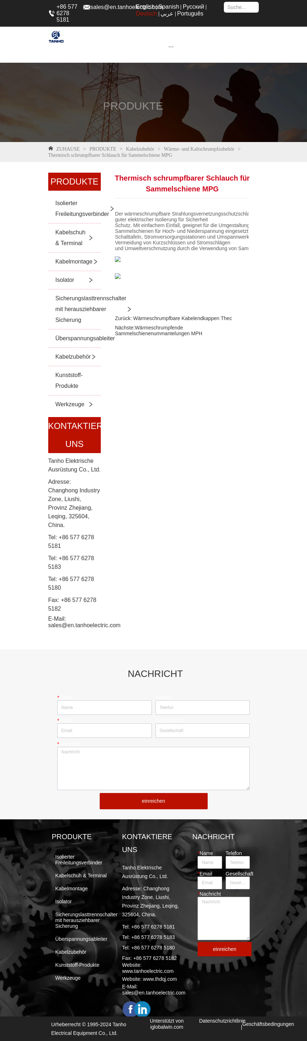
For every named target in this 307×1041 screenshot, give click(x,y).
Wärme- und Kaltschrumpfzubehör (199, 149)
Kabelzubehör (140, 149)
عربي (167, 13)
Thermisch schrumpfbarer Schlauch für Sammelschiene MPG (110, 155)
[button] (171, 46)
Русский (193, 7)
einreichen (153, 801)
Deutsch (146, 13)
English (145, 7)
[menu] (171, 46)
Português (190, 13)
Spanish (168, 7)
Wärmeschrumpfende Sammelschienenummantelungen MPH (158, 330)
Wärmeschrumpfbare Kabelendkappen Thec (182, 318)
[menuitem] (171, 46)
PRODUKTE (103, 149)
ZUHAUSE (68, 149)
